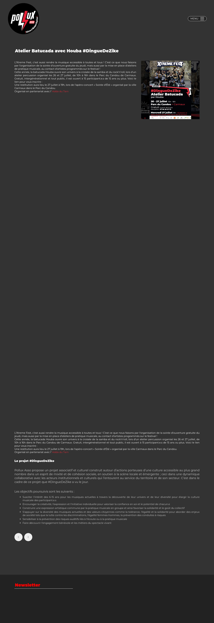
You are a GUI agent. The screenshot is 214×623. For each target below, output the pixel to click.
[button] (197, 18)
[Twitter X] (28, 537)
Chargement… (66, 275)
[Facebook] (18, 537)
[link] (60, 91)
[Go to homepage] (23, 18)
